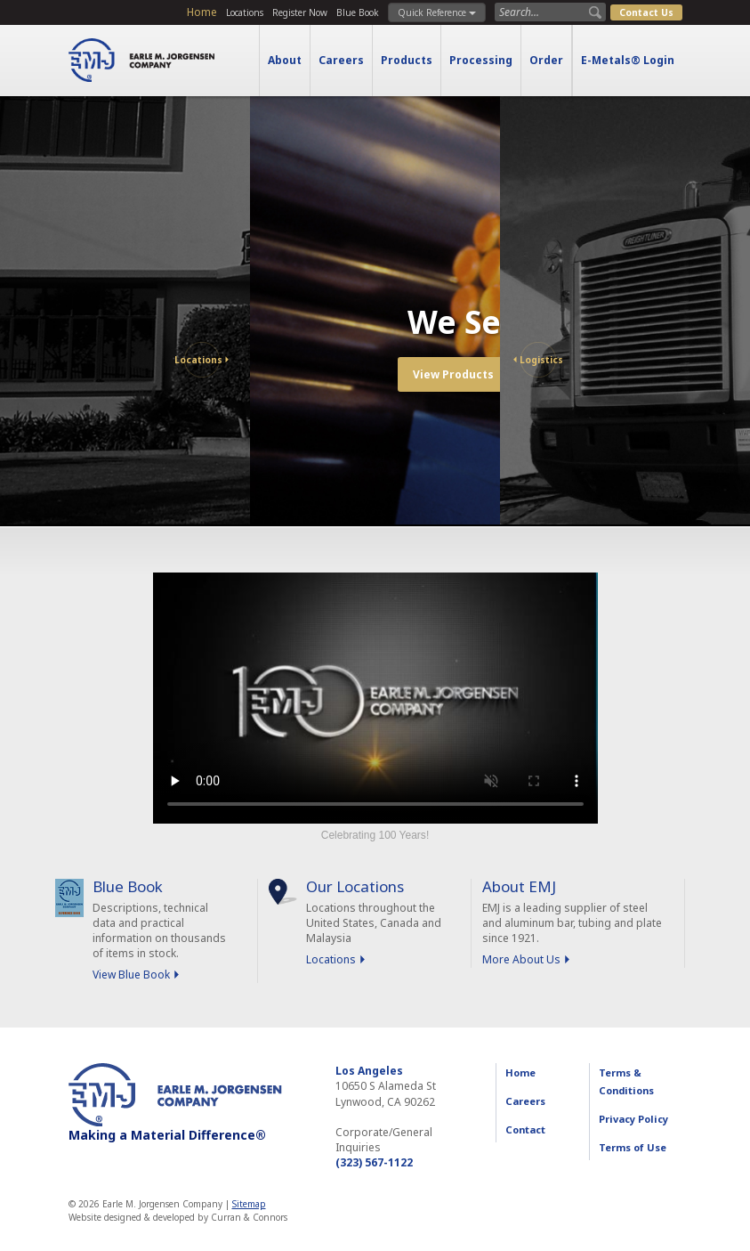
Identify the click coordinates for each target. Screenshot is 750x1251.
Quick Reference (437, 12)
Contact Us (646, 12)
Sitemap (249, 1204)
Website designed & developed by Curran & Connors (178, 1217)
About (285, 60)
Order (546, 60)
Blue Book (357, 12)
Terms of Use (632, 1147)
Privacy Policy (633, 1118)
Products (406, 60)
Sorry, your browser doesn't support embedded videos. (375, 698)
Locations (244, 12)
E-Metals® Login (627, 60)
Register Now (299, 12)
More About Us (521, 959)
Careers (341, 60)
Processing (480, 60)
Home (202, 12)
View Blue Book (131, 974)
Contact (525, 1129)
